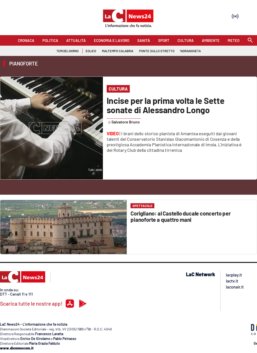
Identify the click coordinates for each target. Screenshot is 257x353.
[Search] (250, 40)
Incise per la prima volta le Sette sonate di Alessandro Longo (165, 105)
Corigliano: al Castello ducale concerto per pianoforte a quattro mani (180, 216)
